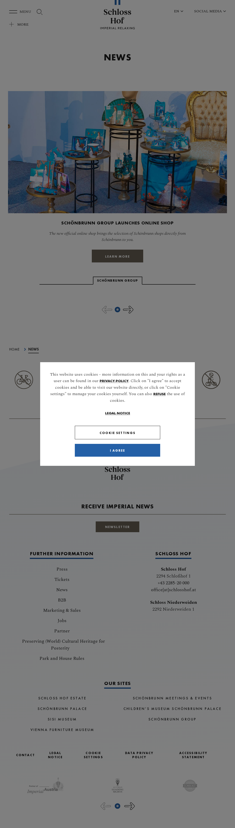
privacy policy (114, 380)
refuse (159, 393)
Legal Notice (117, 412)
